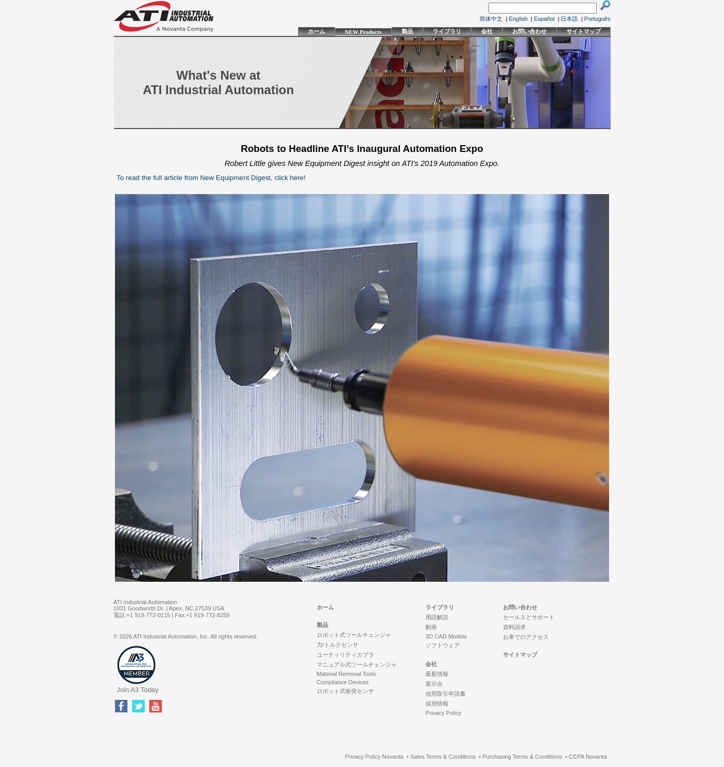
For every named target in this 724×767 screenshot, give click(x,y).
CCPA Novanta (588, 756)
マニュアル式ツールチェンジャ (357, 664)
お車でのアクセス (526, 637)
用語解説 (436, 617)
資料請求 (514, 627)
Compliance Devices (343, 682)
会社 (487, 31)
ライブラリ (447, 31)
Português (597, 19)
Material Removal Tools (346, 674)
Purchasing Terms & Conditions (522, 756)
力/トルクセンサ (337, 645)
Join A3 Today (138, 690)
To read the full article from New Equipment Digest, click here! (211, 178)
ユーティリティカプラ (345, 654)
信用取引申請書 (445, 694)
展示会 (434, 684)
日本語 (569, 19)
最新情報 (436, 674)
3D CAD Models (446, 636)
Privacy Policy (443, 713)
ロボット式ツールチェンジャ (354, 635)
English (518, 19)
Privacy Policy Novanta (374, 756)
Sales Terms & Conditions (443, 756)
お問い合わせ (529, 31)
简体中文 (491, 19)
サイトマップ (583, 31)
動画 (431, 627)
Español (544, 19)
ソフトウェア (442, 645)
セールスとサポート (528, 617)
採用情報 (436, 703)
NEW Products (363, 32)
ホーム (316, 31)
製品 (407, 31)
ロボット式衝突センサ (345, 691)
